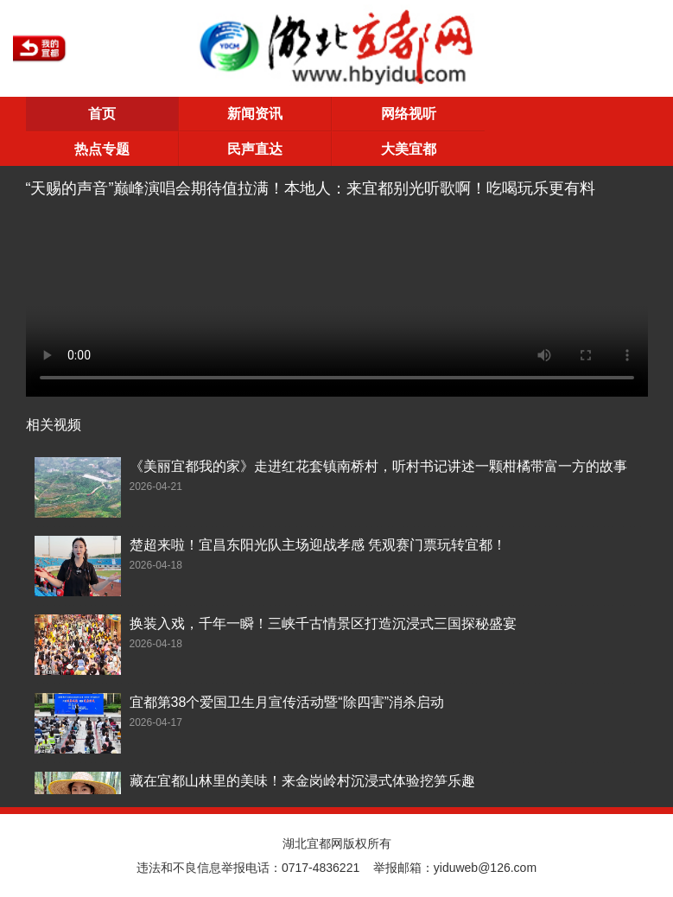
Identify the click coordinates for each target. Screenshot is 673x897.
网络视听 (408, 113)
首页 (102, 113)
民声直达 (255, 149)
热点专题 (102, 149)
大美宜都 (408, 149)
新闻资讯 (255, 113)
